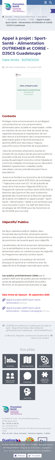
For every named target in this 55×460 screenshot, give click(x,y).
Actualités (42, 17)
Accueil (9, 17)
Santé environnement (45, 361)
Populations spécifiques (10, 377)
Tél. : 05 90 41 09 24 (10, 423)
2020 (31, 19)
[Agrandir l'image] (27, 92)
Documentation (27, 361)
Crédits (47, 433)
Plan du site (7, 433)
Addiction (27, 393)
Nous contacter (20, 433)
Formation (27, 377)
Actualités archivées (17, 19)
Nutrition (10, 361)
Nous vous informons (25, 17)
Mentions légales (35, 433)
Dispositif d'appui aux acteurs (45, 377)
